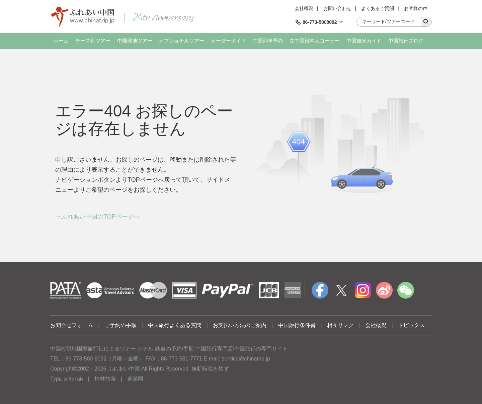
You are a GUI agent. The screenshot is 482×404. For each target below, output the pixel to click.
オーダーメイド (228, 41)
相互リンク (340, 325)
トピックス (411, 325)
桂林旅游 (105, 379)
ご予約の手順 (120, 325)
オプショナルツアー (181, 41)
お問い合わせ (337, 8)
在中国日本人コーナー (315, 41)
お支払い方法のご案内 (239, 325)
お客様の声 (415, 8)
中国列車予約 (268, 41)
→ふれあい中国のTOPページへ (97, 216)
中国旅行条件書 (297, 325)
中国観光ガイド (364, 41)
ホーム (61, 41)
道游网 (135, 379)
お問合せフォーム (71, 325)
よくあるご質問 (377, 8)
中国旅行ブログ (405, 41)
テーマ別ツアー (92, 41)
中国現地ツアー (134, 41)
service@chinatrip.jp (246, 358)
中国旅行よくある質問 (175, 325)
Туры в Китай (66, 379)
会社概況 (304, 8)
